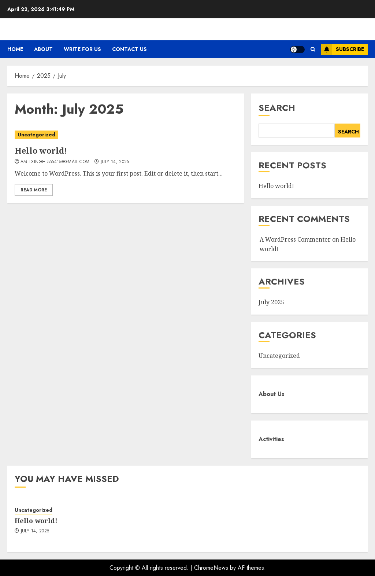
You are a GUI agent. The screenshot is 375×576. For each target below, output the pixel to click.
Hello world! (41, 150)
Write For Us (82, 49)
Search (277, 107)
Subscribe (342, 49)
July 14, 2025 (115, 162)
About (43, 49)
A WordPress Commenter (295, 239)
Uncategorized (36, 134)
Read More (34, 190)
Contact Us (129, 49)
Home (15, 49)
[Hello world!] (126, 135)
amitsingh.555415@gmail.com (55, 162)
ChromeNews (211, 568)
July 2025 (271, 302)
